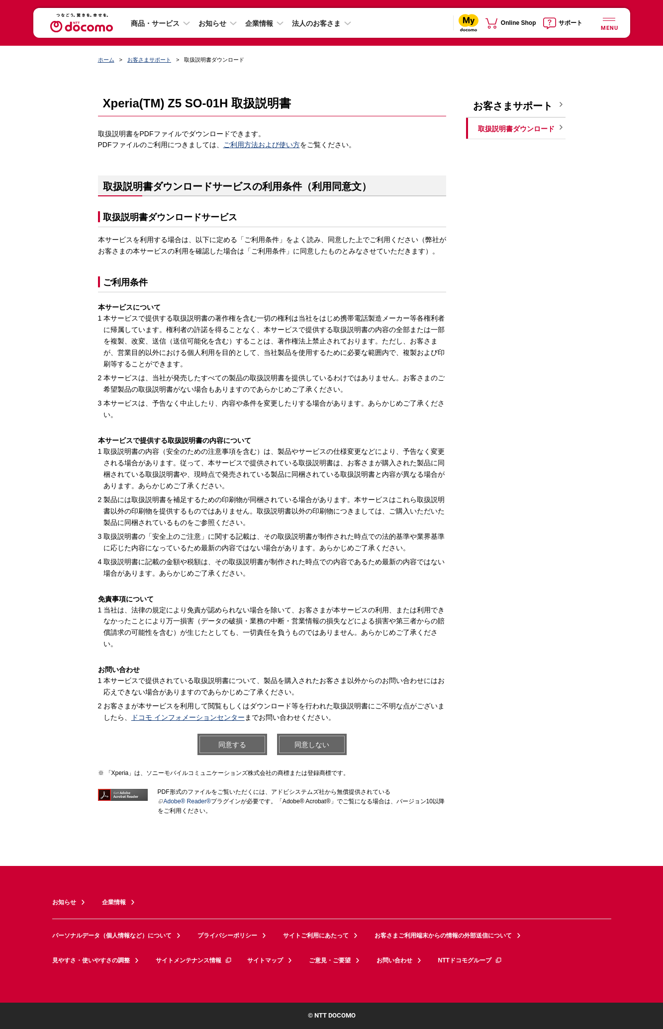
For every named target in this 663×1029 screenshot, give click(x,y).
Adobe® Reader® (184, 801)
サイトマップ (265, 960)
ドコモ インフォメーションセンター (188, 717)
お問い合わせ (394, 960)
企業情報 (259, 23)
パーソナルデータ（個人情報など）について (112, 935)
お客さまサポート (149, 60)
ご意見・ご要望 (330, 960)
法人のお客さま (316, 23)
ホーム (106, 60)
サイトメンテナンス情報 (194, 960)
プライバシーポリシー (227, 935)
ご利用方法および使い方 (261, 145)
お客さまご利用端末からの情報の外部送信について (443, 935)
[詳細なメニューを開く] (609, 22)
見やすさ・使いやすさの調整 (91, 960)
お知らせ (212, 23)
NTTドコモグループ (470, 960)
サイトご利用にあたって (316, 935)
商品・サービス (155, 23)
